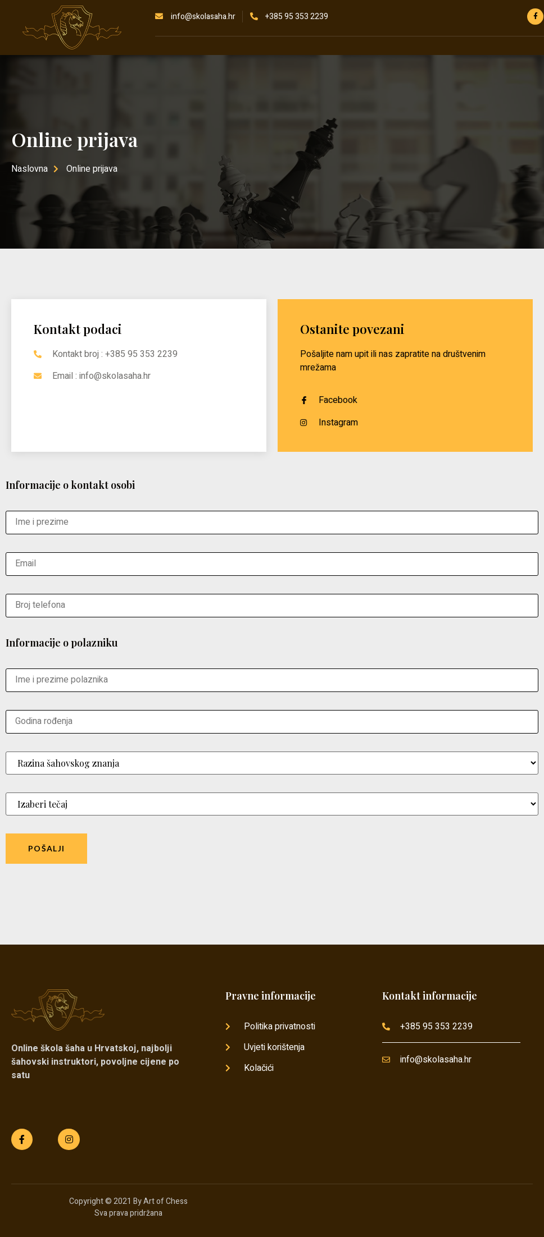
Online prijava (74, 139)
